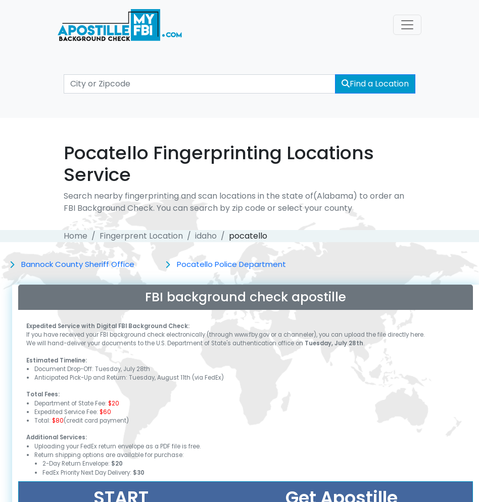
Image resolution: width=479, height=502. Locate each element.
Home (75, 236)
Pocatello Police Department (231, 264)
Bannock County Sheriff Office (77, 264)
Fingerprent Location (141, 236)
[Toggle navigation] (407, 25)
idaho (206, 236)
